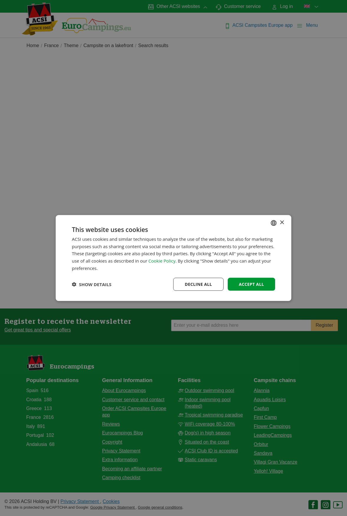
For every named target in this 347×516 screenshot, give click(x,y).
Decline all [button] (198, 284)
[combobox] (274, 223)
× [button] (282, 222)
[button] (91, 284)
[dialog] (173, 258)
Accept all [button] (251, 284)
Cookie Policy (162, 261)
